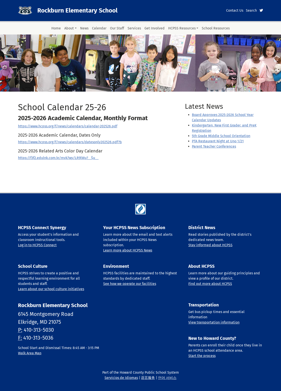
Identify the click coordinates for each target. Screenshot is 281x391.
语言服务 (148, 378)
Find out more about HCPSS (210, 284)
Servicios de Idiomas (121, 378)
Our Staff (117, 28)
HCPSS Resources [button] (182, 28)
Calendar (99, 28)
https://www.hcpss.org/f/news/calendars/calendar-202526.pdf (67, 126)
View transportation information (214, 322)
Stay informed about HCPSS (210, 245)
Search (251, 10)
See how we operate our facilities (129, 284)
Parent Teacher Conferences (214, 146)
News (84, 28)
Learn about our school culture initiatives (51, 289)
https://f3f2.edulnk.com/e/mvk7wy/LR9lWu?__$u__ (58, 158)
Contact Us (234, 10)
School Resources (216, 28)
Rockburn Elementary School (77, 10)
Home (56, 28)
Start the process (202, 356)
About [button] (69, 28)
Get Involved (154, 28)
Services (134, 28)
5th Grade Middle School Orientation (221, 136)
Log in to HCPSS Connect (37, 245)
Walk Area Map (29, 353)
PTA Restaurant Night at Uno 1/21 (218, 141)
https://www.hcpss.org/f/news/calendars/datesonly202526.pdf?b (70, 142)
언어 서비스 (167, 378)
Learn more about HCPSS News (127, 250)
